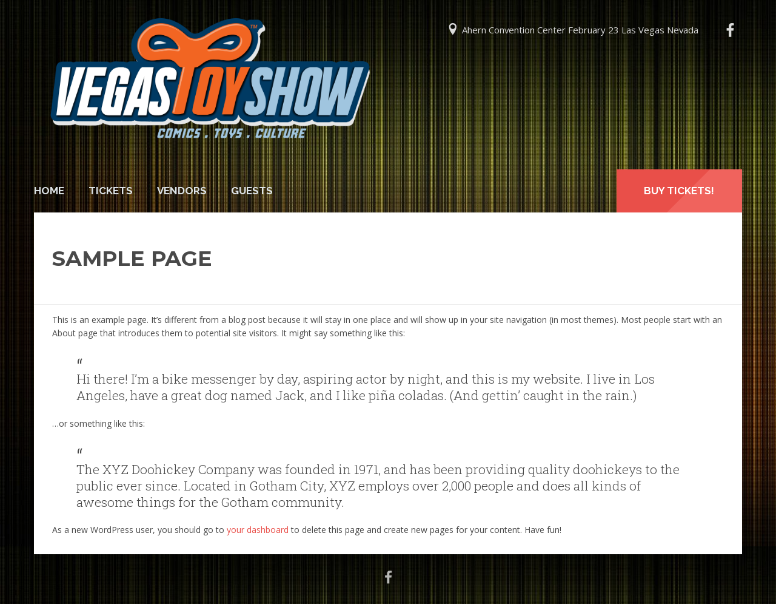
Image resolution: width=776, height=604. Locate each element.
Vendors (182, 191)
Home (49, 191)
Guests (252, 191)
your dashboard (258, 529)
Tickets (111, 191)
